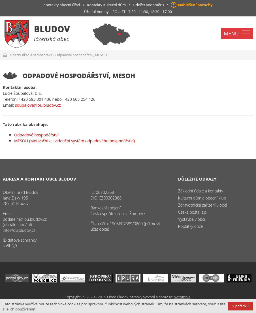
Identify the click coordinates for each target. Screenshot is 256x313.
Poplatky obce (190, 226)
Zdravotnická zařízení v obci (202, 205)
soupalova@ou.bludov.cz (38, 105)
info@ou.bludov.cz (19, 230)
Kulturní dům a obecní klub (202, 198)
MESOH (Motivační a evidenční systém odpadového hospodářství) (74, 140)
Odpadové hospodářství (36, 135)
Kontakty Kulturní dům (106, 4)
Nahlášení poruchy (195, 4)
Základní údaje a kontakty (200, 191)
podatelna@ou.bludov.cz (25, 219)
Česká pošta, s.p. (193, 212)
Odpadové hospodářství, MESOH (81, 55)
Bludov (52, 29)
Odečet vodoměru (148, 4)
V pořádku (240, 306)
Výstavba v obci (191, 219)
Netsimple (182, 296)
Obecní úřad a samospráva (31, 55)
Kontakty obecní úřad (61, 4)
